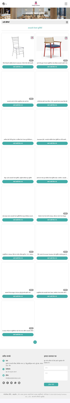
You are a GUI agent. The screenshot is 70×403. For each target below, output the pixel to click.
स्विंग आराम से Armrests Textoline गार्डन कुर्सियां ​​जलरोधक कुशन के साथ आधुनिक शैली (52, 257)
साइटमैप (15, 398)
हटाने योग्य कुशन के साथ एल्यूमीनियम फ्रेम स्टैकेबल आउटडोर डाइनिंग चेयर (52, 63)
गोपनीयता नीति (7, 398)
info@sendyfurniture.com (13, 382)
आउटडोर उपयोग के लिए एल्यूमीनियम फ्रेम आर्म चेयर (18, 102)
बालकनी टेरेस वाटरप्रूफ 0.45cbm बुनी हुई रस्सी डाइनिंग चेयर (18, 296)
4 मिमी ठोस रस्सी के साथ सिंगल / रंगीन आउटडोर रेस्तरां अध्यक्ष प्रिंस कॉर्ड (52, 102)
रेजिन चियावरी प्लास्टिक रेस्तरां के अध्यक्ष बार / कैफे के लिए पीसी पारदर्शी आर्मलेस (18, 63)
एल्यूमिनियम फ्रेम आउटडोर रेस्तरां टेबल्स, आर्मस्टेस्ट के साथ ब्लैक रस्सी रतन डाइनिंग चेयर (52, 296)
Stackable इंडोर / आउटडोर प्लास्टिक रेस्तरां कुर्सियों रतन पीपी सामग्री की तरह (52, 141)
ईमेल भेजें (51, 389)
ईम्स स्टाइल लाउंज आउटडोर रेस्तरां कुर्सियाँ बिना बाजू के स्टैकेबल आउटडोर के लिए (18, 219)
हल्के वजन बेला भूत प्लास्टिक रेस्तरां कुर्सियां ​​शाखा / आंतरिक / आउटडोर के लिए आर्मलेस (52, 180)
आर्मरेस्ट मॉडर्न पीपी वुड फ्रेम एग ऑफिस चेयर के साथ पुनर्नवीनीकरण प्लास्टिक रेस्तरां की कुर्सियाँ (18, 141)
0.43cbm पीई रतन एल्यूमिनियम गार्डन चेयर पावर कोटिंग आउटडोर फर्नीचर (17, 335)
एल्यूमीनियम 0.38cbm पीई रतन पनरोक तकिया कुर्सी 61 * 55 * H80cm (18, 257)
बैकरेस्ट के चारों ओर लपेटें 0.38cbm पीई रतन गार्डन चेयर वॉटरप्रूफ (52, 218)
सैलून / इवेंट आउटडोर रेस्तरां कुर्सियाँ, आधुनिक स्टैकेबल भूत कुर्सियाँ (18, 180)
